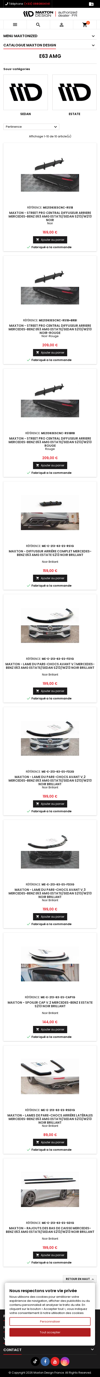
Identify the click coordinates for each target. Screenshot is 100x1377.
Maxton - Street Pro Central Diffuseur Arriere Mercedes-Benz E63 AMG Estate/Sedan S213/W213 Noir (50, 216)
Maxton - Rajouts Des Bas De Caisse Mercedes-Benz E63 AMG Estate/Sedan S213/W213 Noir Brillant (50, 1230)
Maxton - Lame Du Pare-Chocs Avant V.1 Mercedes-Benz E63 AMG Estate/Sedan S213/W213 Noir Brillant (50, 666)
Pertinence (32, 127)
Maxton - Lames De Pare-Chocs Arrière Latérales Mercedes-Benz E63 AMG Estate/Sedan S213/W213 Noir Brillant (50, 1119)
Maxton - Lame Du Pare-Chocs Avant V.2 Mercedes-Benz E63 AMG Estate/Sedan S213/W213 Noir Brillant (50, 780)
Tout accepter (50, 1332)
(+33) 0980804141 (37, 4)
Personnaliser (50, 1321)
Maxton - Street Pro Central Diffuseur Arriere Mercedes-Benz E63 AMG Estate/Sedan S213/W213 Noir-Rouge (50, 329)
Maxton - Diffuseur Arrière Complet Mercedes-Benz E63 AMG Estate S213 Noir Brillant (50, 553)
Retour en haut (80, 1279)
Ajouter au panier (50, 240)
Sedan (25, 114)
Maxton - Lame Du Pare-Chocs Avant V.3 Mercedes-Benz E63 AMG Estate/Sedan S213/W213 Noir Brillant (50, 893)
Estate (74, 114)
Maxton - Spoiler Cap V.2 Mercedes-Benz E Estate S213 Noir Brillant (50, 1004)
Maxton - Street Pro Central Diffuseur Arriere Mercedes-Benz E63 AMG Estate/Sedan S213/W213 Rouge (50, 442)
